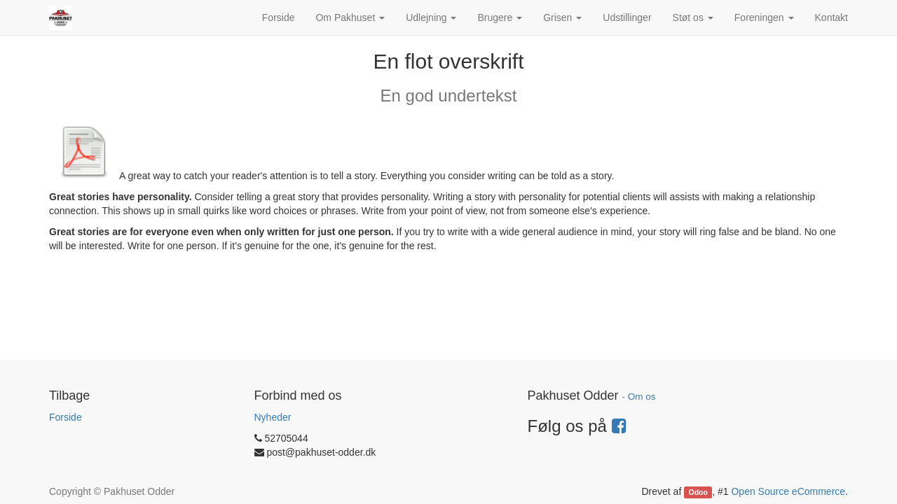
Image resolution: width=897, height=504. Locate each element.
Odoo (698, 492)
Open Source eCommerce (788, 491)
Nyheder (273, 417)
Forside (65, 417)
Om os (642, 396)
